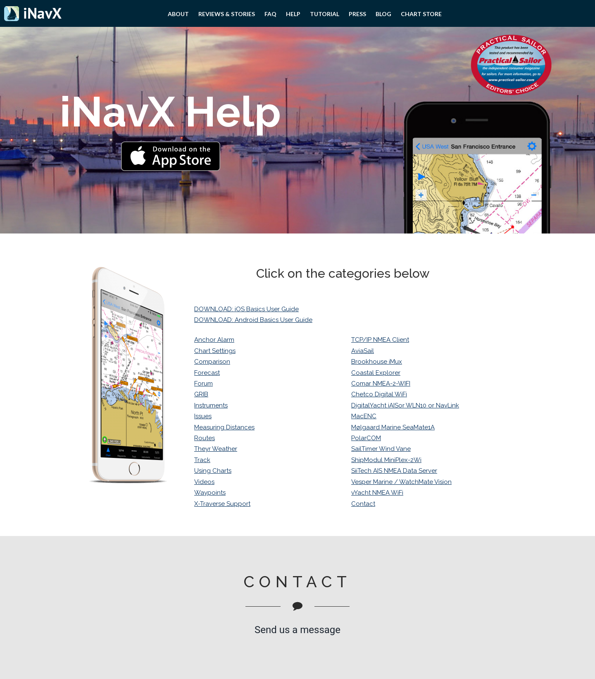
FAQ (270, 13)
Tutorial (324, 13)
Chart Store (421, 13)
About (178, 13)
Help (293, 13)
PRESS (357, 13)
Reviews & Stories (226, 13)
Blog (383, 13)
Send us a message (297, 630)
